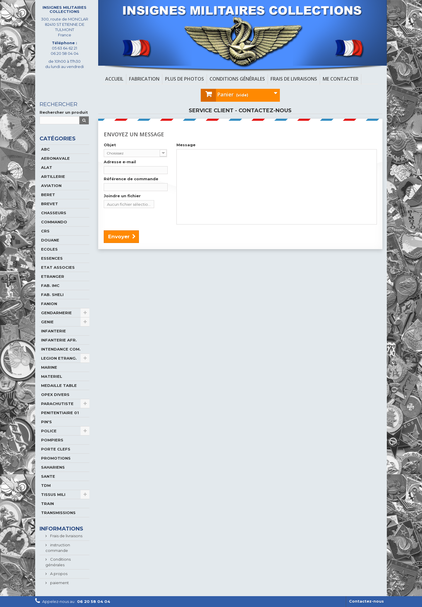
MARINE (49, 367)
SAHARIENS (53, 467)
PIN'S (46, 421)
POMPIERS (52, 440)
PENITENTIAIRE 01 (60, 412)
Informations (61, 529)
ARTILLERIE (53, 176)
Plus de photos (184, 79)
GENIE (47, 321)
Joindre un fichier (122, 195)
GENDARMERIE (56, 312)
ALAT (46, 167)
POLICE (49, 431)
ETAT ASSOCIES (58, 267)
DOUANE (50, 240)
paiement (59, 582)
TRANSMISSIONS (58, 512)
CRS (45, 231)
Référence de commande (131, 178)
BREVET (49, 203)
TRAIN (47, 503)
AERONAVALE (55, 158)
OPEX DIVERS (55, 394)
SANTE (48, 476)
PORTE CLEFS (55, 449)
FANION (49, 303)
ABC (45, 149)
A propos (58, 573)
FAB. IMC (50, 285)
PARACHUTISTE (57, 403)
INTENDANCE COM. (61, 349)
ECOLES (49, 249)
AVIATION (51, 185)
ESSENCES (52, 258)
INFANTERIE (53, 331)
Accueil (114, 79)
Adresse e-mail (120, 161)
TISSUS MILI (53, 494)
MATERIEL (51, 376)
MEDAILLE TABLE (59, 385)
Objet (110, 144)
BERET (48, 194)
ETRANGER (52, 276)
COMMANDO (54, 222)
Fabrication (144, 79)
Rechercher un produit (64, 112)
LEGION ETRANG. (59, 358)
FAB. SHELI (52, 294)
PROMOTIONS (56, 458)
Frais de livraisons (293, 79)
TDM (46, 485)
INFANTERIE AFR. (59, 340)
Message (185, 144)
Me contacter (340, 79)
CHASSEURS (53, 212)
